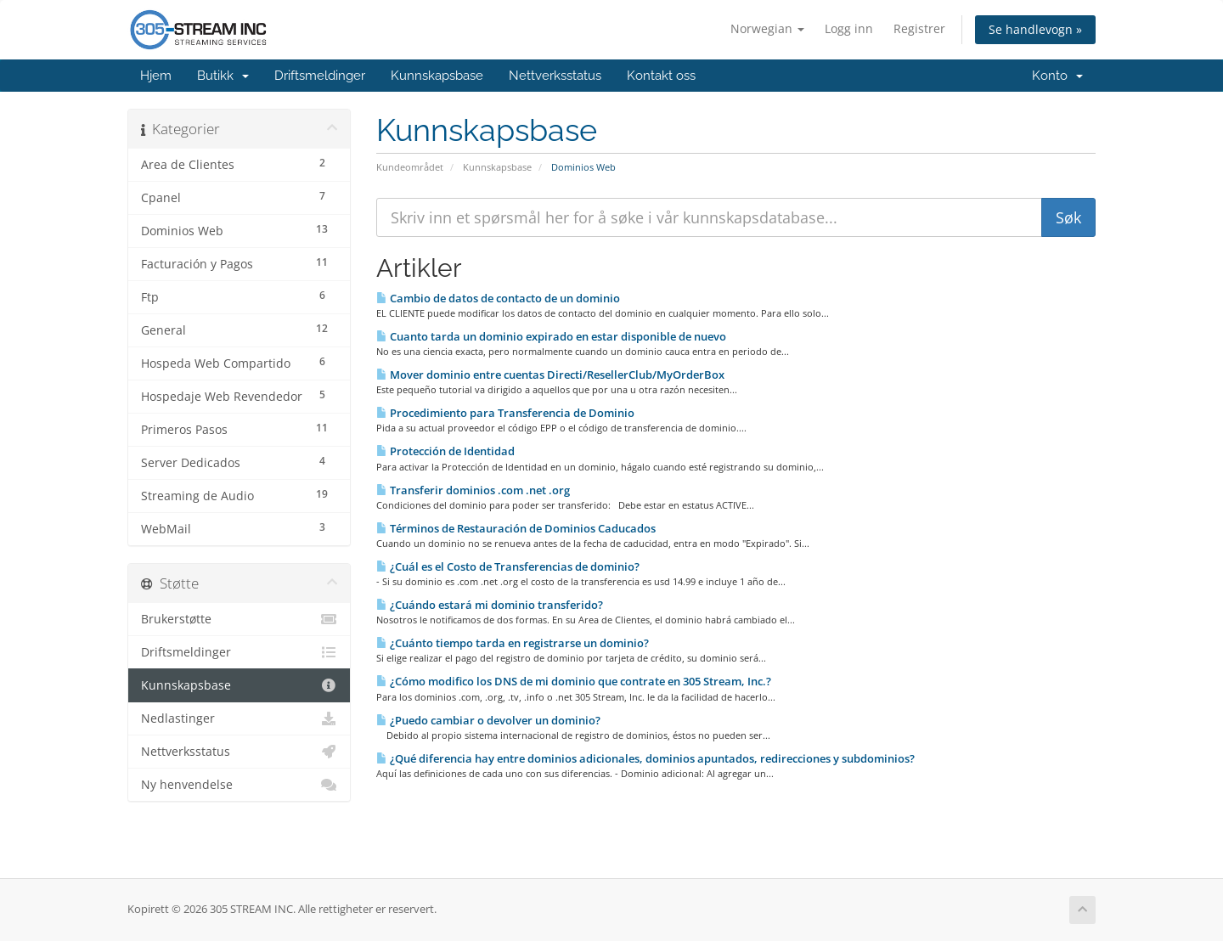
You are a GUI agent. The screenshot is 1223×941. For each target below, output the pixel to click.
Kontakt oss (661, 75)
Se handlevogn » (1035, 29)
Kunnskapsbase (437, 75)
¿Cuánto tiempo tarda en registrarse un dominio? (512, 643)
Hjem (156, 75)
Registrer (919, 28)
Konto (1057, 75)
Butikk (223, 75)
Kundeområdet (409, 167)
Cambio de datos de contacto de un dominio (498, 298)
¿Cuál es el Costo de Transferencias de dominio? (508, 566)
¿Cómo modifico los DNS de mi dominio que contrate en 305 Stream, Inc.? (573, 681)
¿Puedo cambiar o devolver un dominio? (488, 720)
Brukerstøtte (239, 619)
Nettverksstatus (555, 75)
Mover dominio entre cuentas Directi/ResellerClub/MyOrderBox (550, 374)
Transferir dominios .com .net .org (473, 490)
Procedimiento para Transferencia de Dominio (505, 412)
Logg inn (849, 28)
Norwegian (767, 28)
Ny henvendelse (239, 785)
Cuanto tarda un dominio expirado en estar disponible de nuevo (551, 336)
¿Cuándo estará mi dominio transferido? (489, 604)
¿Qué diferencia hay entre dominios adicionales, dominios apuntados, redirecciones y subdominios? (645, 758)
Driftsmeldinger (319, 75)
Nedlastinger (239, 718)
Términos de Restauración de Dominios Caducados (516, 528)
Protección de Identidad (445, 451)
